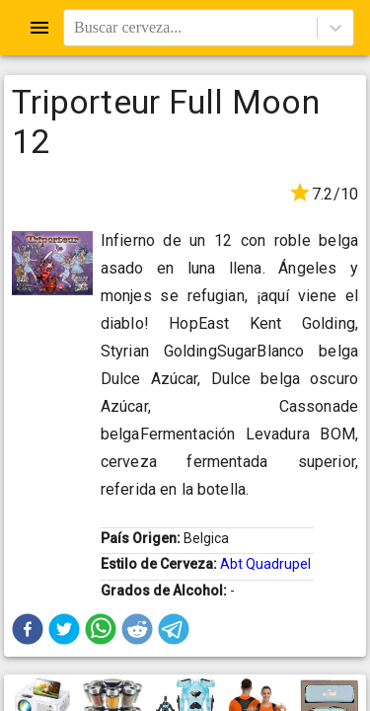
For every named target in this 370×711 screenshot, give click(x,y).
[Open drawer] (39, 27)
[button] (27, 629)
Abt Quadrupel (265, 564)
